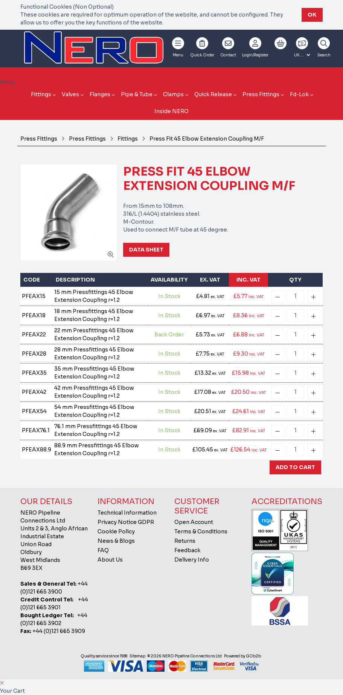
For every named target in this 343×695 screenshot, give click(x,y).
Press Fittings (260, 94)
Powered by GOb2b (242, 656)
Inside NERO (171, 111)
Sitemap (137, 656)
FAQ (103, 550)
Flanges (100, 94)
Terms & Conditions (200, 531)
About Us (110, 559)
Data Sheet (146, 249)
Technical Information (127, 512)
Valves (70, 94)
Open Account (193, 522)
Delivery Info (191, 559)
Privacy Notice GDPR (126, 522)
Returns (184, 541)
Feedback (187, 550)
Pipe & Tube (136, 94)
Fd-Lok (299, 94)
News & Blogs (116, 541)
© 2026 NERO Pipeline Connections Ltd (185, 656)
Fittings (41, 94)
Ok (312, 14)
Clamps (173, 94)
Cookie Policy (116, 531)
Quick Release (213, 94)
